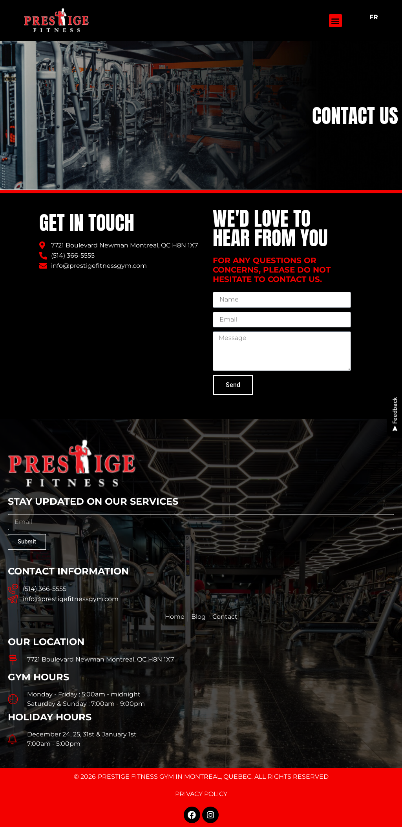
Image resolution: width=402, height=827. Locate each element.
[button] (335, 20)
